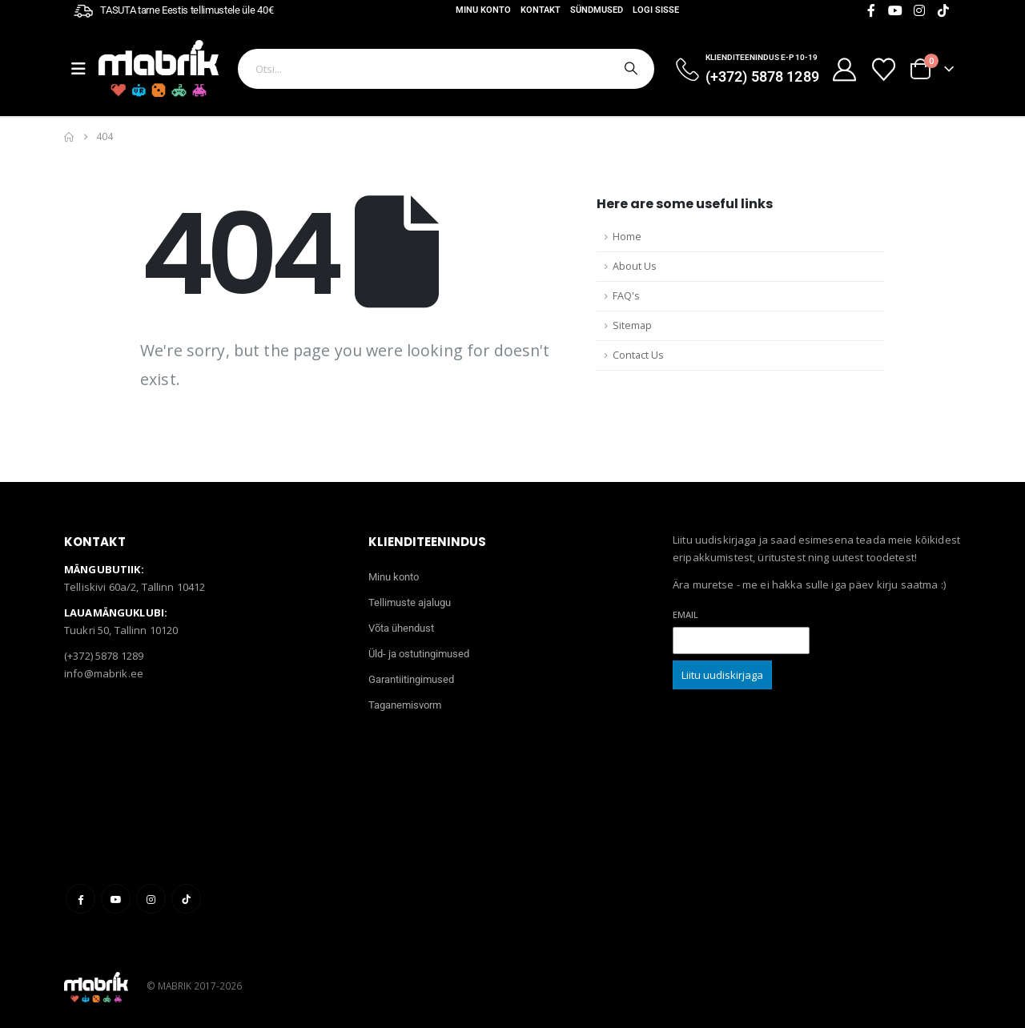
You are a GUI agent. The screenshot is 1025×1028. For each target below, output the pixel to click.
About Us (635, 266)
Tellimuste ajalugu (409, 602)
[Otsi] (629, 68)
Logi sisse (656, 10)
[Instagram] (919, 10)
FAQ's (626, 296)
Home (627, 236)
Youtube (116, 899)
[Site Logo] (158, 68)
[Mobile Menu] (84, 68)
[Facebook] (871, 10)
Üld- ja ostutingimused (418, 654)
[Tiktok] (943, 10)
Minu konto (483, 10)
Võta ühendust (401, 628)
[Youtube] (895, 10)
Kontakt (541, 10)
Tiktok (186, 899)
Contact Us (638, 355)
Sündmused (596, 10)
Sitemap (632, 325)
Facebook (80, 899)
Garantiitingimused (411, 679)
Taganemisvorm (404, 705)
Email (685, 614)
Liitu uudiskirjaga (722, 675)
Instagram (151, 899)
